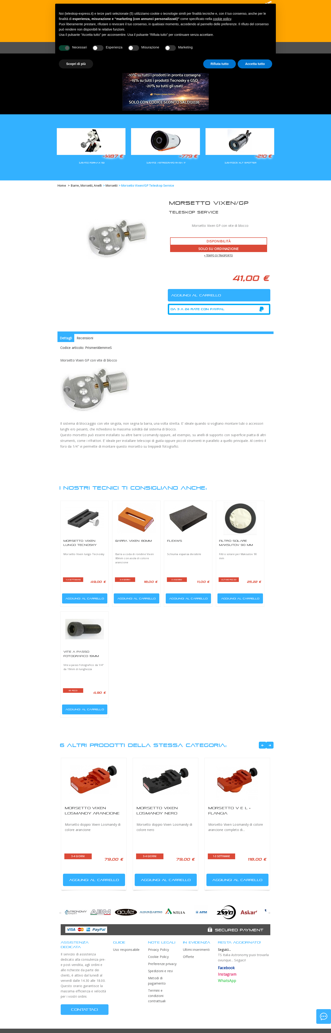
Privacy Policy (158, 949)
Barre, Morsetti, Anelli (86, 185)
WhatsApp (227, 980)
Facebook (226, 967)
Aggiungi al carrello (83, 597)
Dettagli (66, 338)
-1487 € (112, 156)
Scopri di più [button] (76, 64)
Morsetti (111, 185)
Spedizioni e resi (160, 971)
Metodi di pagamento (157, 980)
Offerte (188, 956)
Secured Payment (239, 930)
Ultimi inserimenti (196, 949)
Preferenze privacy (162, 964)
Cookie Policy (158, 956)
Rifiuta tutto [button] (220, 64)
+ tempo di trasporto (218, 255)
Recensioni (85, 338)
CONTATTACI (84, 1009)
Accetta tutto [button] (255, 64)
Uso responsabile (126, 949)
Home (61, 185)
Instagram (227, 974)
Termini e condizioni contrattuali (157, 995)
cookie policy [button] (222, 19)
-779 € (188, 156)
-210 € (263, 156)
